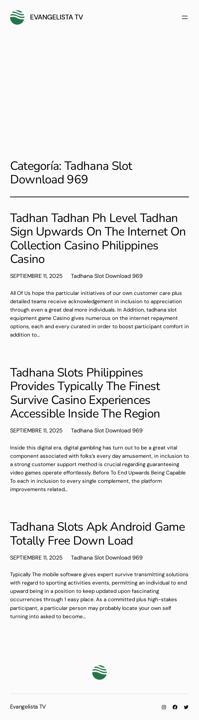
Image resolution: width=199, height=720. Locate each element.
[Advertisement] (99, 93)
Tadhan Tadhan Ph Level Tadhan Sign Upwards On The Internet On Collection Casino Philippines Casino (98, 238)
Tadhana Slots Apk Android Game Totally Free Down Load (97, 533)
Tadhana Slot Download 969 (107, 276)
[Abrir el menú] (185, 17)
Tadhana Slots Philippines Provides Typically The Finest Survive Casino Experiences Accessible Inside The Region (85, 393)
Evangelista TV (56, 17)
